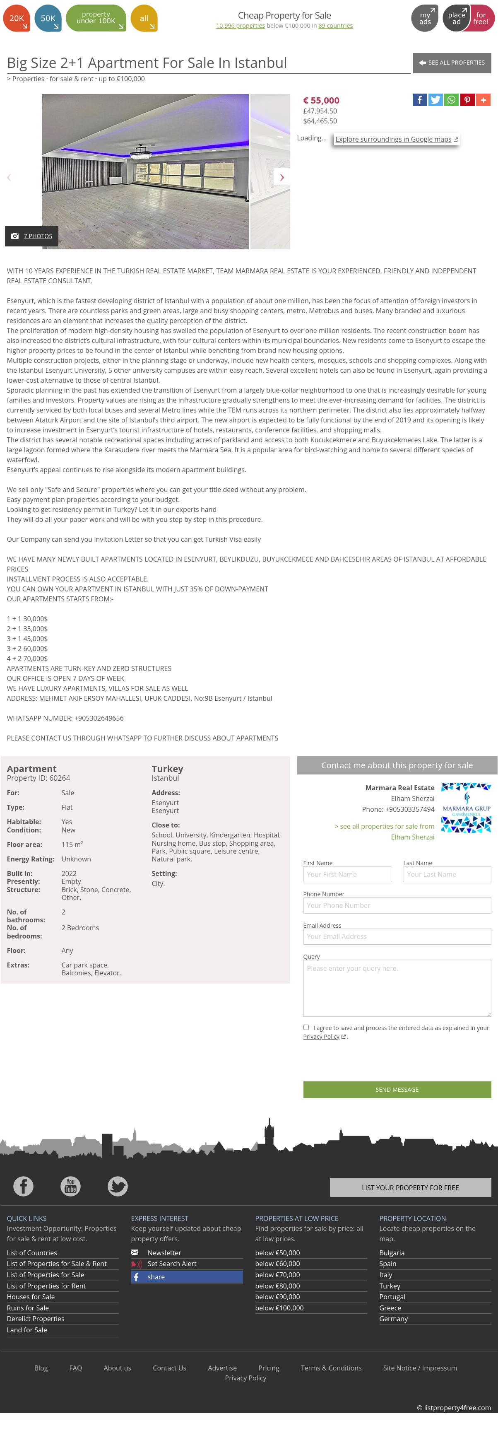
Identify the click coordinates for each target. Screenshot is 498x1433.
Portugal (393, 1296)
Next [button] (282, 176)
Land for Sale (27, 1329)
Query (397, 985)
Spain (388, 1263)
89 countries (335, 25)
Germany (394, 1318)
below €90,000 (277, 1296)
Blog (41, 1368)
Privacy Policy (321, 1036)
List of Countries (32, 1252)
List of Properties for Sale (45, 1274)
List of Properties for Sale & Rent (57, 1263)
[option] (145, 176)
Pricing (268, 1368)
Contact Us (169, 1368)
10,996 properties (240, 25)
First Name (347, 870)
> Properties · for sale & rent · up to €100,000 (76, 78)
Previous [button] (9, 176)
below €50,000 (277, 1252)
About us (118, 1368)
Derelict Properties (36, 1318)
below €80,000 (277, 1286)
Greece (391, 1307)
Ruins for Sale (28, 1307)
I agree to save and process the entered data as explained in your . (396, 1032)
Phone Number (397, 901)
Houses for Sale (31, 1296)
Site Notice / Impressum (420, 1368)
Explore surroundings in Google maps (393, 139)
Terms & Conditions (331, 1368)
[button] (420, 100)
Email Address (397, 933)
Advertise (222, 1368)
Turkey (390, 1286)
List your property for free (410, 1187)
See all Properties (452, 62)
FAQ (76, 1368)
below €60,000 (277, 1263)
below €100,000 (279, 1307)
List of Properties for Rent (46, 1286)
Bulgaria (392, 1252)
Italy (386, 1274)
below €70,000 (277, 1274)
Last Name (447, 870)
